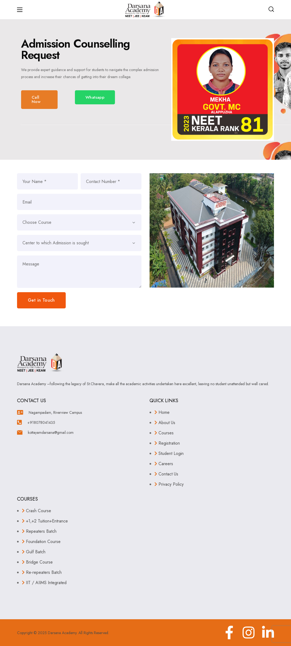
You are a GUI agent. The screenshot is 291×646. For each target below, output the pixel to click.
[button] (271, 9)
